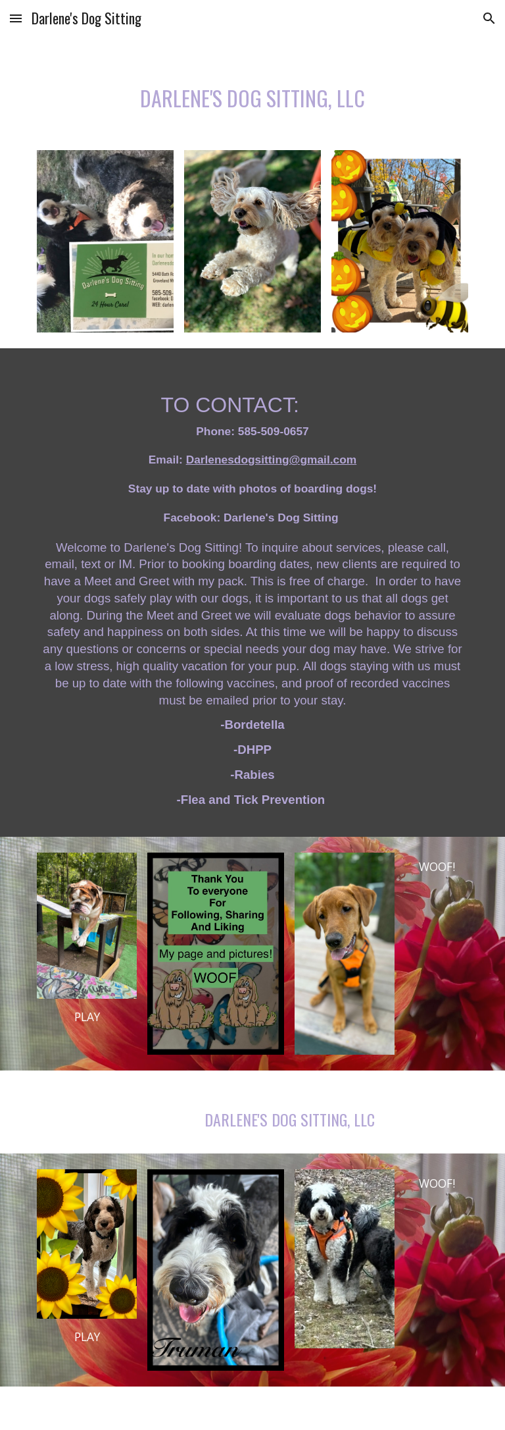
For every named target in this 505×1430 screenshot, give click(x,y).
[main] (252, 93)
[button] (16, 18)
